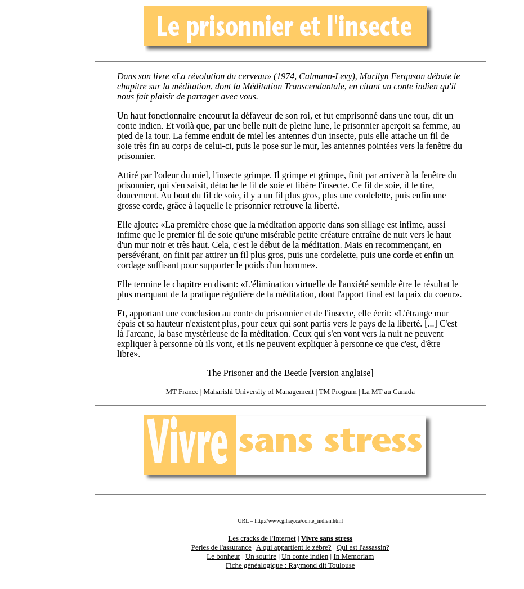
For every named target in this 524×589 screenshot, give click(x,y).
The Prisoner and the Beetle (257, 373)
